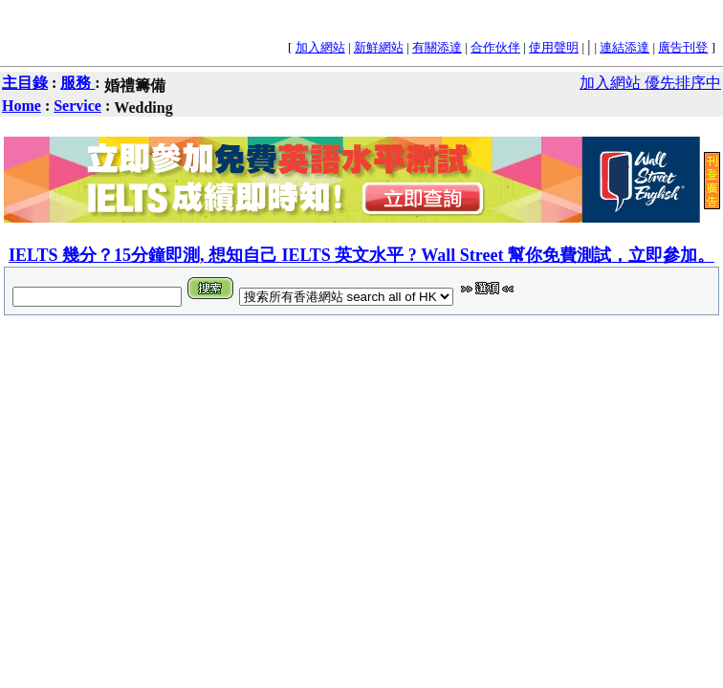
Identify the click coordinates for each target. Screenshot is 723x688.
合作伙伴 (495, 47)
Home (21, 105)
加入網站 (320, 47)
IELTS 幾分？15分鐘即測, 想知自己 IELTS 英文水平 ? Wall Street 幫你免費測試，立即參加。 (361, 255)
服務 (77, 83)
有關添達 (437, 47)
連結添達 (624, 47)
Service (77, 105)
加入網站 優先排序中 (650, 83)
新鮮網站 (379, 47)
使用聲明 (554, 47)
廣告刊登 (683, 47)
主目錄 (25, 83)
